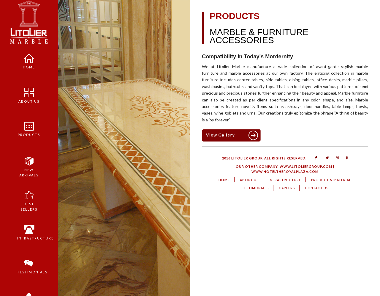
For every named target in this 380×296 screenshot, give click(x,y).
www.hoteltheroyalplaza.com (285, 171)
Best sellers (28, 199)
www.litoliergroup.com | (306, 166)
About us (28, 93)
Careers (287, 188)
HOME (224, 180)
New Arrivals (28, 165)
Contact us (316, 188)
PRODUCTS (28, 128)
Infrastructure (28, 230)
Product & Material (331, 180)
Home (28, 59)
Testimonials (28, 265)
